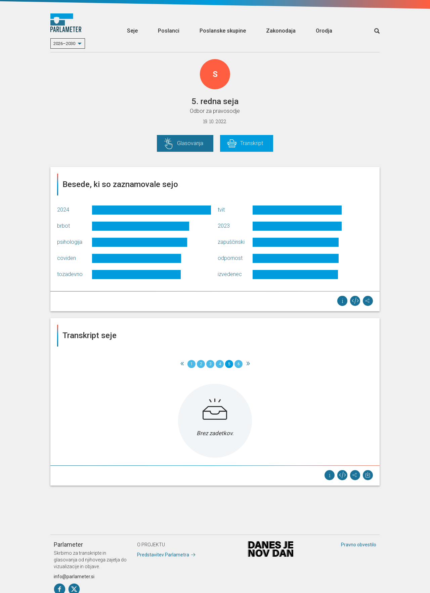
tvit (221, 210)
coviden (66, 258)
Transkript (251, 143)
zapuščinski (231, 242)
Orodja (324, 31)
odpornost (230, 258)
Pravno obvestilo (358, 544)
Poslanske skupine (223, 31)
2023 (224, 226)
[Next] (248, 364)
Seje (132, 31)
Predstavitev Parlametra (163, 554)
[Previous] (182, 364)
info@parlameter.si (74, 576)
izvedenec (230, 274)
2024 (63, 210)
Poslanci (168, 31)
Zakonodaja (281, 31)
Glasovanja (190, 143)
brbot (63, 226)
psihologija (69, 242)
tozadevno (70, 274)
